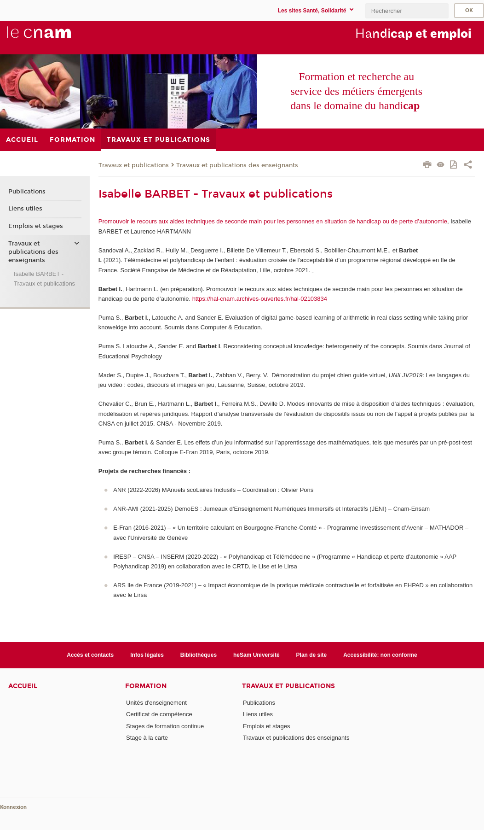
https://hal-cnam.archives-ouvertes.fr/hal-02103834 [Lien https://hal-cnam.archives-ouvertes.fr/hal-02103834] (259, 298)
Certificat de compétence (159, 714)
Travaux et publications (133, 165)
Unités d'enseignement (156, 702)
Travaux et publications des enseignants (237, 165)
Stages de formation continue (165, 726)
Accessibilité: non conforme (380, 655)
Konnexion (13, 807)
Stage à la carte (147, 737)
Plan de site (311, 655)
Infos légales (147, 655)
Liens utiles (25, 208)
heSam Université (256, 655)
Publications (27, 191)
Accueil (22, 686)
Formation (146, 686)
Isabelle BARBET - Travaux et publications (44, 278)
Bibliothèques (198, 655)
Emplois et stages (35, 226)
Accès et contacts (90, 655)
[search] (406, 10)
